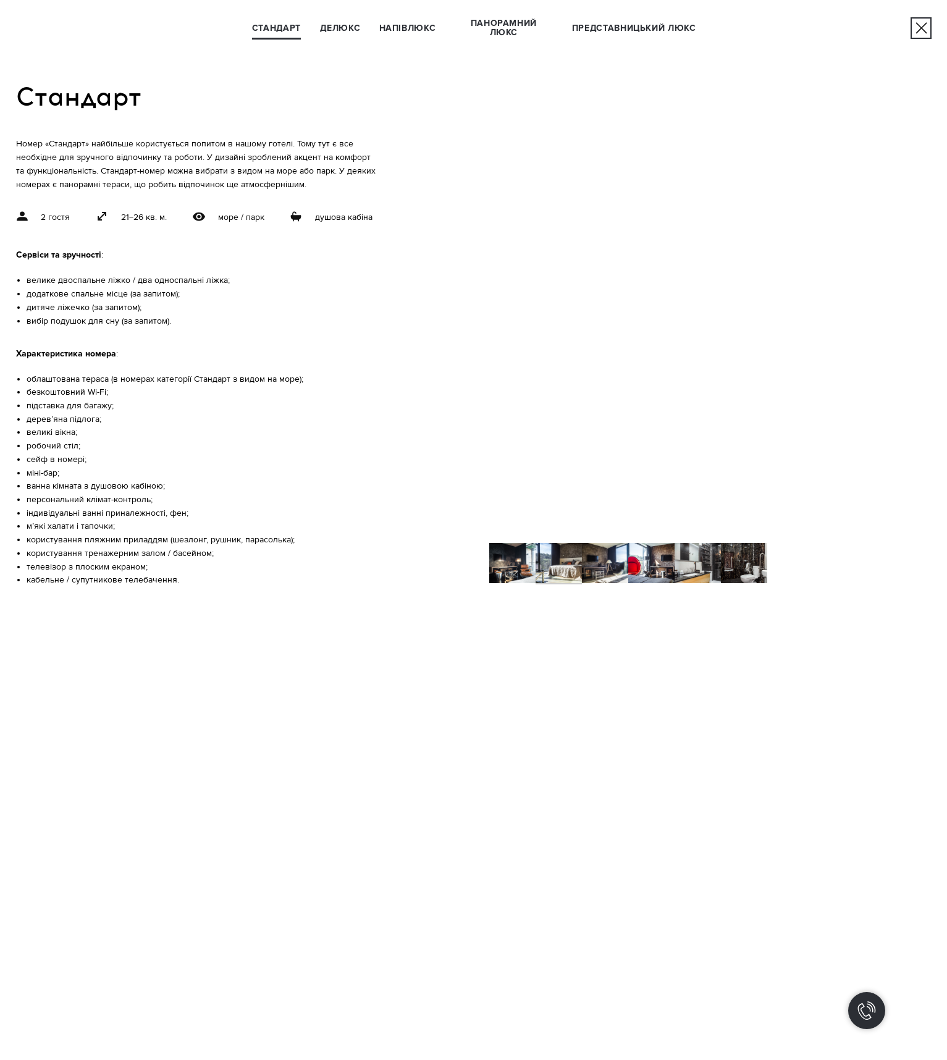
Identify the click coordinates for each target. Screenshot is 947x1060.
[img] (921, 28)
